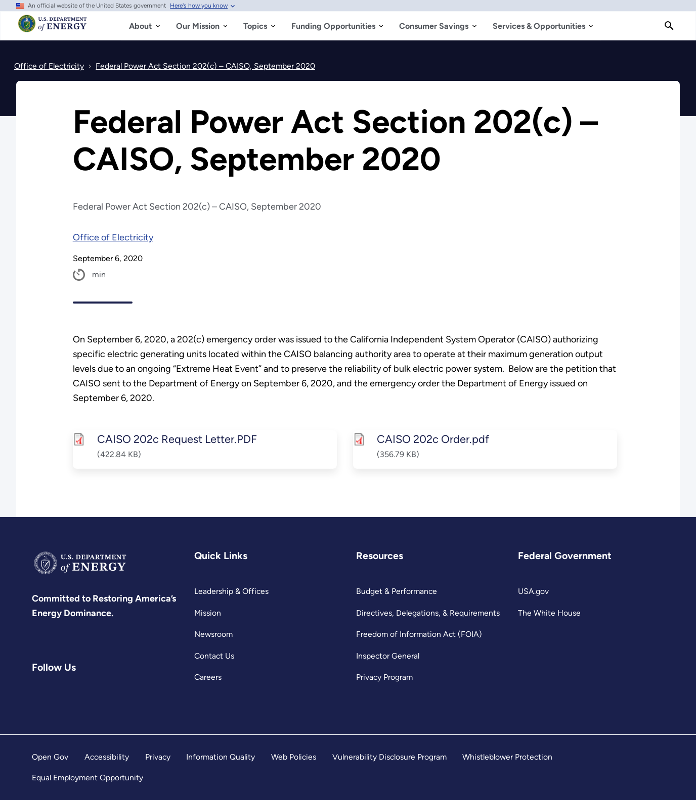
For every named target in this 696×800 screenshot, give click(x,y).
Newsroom (213, 634)
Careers (208, 677)
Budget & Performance (396, 591)
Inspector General (387, 656)
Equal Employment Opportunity (87, 777)
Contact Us (214, 656)
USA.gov (533, 591)
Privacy (157, 757)
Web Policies (293, 757)
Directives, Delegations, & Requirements (428, 613)
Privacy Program (384, 677)
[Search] (669, 26)
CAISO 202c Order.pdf (433, 438)
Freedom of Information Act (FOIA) (419, 634)
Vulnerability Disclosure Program (389, 757)
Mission (207, 613)
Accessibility (106, 757)
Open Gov (50, 757)
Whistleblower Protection (507, 757)
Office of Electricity (113, 237)
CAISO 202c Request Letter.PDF (176, 438)
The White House (549, 613)
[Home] (53, 28)
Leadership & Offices (231, 591)
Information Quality (220, 757)
